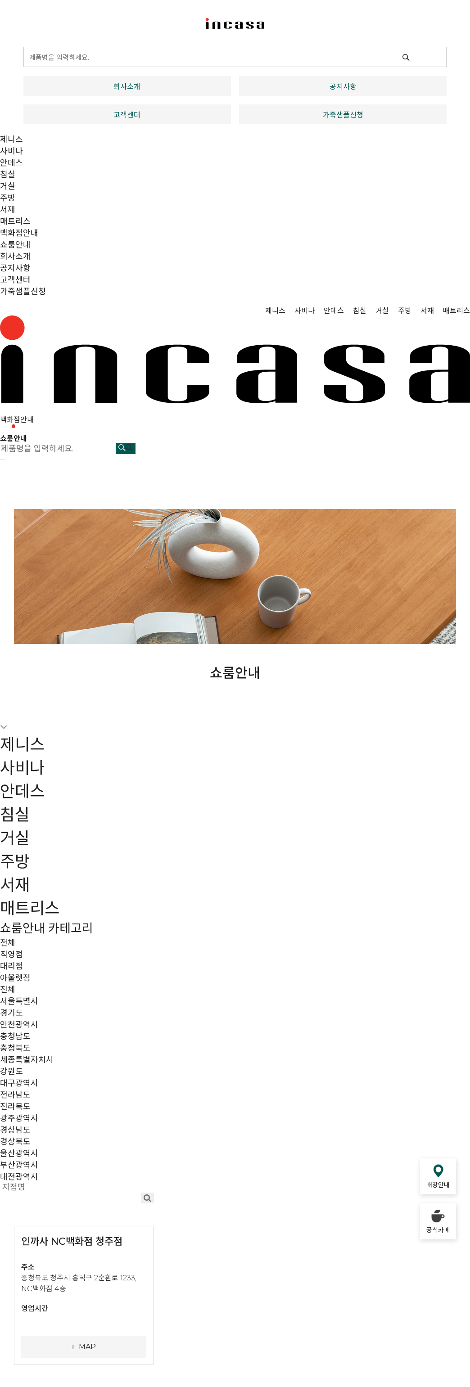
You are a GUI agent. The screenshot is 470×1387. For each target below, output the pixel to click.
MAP (84, 1346)
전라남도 (15, 1095)
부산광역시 (19, 1165)
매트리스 (15, 221)
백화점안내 (19, 233)
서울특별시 (19, 1001)
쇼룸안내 (15, 245)
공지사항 (343, 86)
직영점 (11, 954)
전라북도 (15, 1107)
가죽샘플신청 (343, 115)
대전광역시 (19, 1177)
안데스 (11, 163)
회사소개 (126, 86)
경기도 (11, 1013)
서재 (7, 210)
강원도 (11, 1071)
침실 (7, 175)
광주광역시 (19, 1118)
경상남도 (15, 1130)
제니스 (11, 139)
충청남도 (15, 1036)
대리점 (11, 966)
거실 (7, 186)
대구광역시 (19, 1083)
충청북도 (15, 1048)
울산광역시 (19, 1153)
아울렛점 (15, 978)
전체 (7, 943)
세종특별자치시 (27, 1060)
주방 (7, 198)
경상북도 (15, 1142)
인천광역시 (19, 1025)
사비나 (11, 151)
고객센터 (126, 115)
